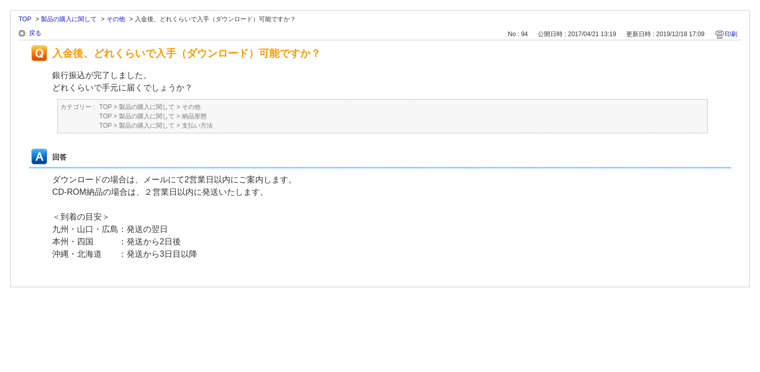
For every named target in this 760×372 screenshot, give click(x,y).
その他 (115, 19)
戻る (35, 33)
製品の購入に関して (69, 19)
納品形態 (194, 116)
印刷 (731, 34)
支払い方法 (197, 125)
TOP (25, 19)
